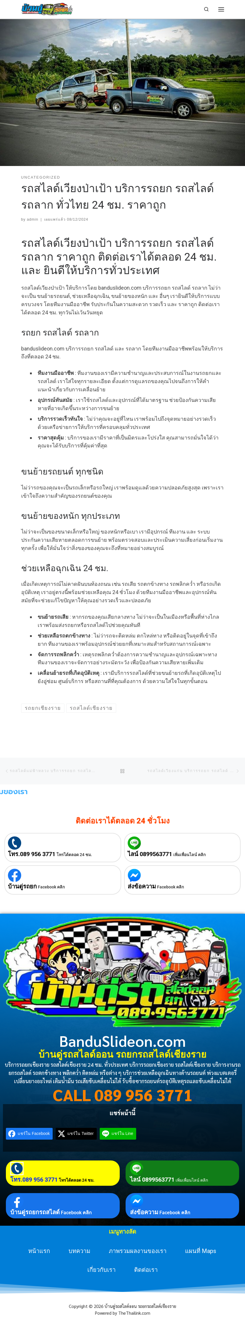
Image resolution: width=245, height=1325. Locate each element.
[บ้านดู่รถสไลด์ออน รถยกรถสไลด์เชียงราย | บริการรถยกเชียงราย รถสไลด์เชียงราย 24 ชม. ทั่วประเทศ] (47, 8)
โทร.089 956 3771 (31, 854)
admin (32, 219)
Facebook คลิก (51, 887)
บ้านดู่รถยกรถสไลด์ (35, 1212)
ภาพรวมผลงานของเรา (137, 1250)
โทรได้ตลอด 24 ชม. (74, 854)
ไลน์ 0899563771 (150, 854)
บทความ (79, 1250)
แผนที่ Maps (200, 1250)
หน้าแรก (39, 1250)
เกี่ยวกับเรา (101, 1269)
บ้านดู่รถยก (22, 886)
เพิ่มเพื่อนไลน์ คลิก (189, 854)
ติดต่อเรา (146, 1269)
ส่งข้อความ (142, 886)
